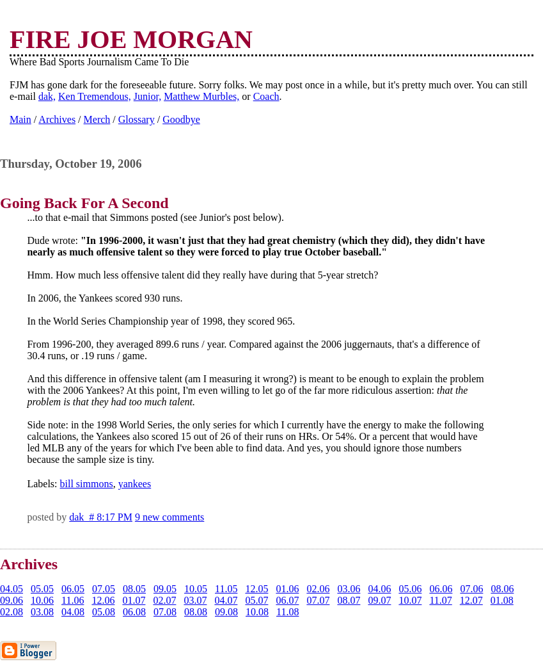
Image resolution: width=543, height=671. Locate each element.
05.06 (409, 588)
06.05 (72, 588)
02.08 (11, 611)
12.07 (471, 600)
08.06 (502, 588)
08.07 (348, 600)
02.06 (317, 588)
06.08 (134, 611)
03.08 (42, 611)
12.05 (256, 588)
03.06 (348, 588)
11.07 (440, 600)
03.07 (195, 600)
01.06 (287, 588)
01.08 (502, 600)
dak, (47, 96)
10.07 (409, 600)
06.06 (440, 588)
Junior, (147, 96)
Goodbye (181, 119)
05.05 (42, 588)
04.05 (11, 588)
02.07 (164, 600)
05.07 (256, 600)
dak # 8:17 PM (100, 517)
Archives (56, 119)
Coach (266, 96)
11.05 (226, 588)
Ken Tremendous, (94, 96)
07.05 (103, 588)
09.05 (165, 588)
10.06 (42, 600)
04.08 (72, 611)
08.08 (195, 611)
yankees (135, 483)
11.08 (287, 611)
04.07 (225, 600)
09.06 (11, 600)
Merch (97, 119)
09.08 (226, 611)
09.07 (379, 600)
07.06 (471, 588)
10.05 (195, 588)
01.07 (133, 600)
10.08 (257, 611)
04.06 (379, 588)
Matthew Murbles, (201, 96)
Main (20, 119)
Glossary (136, 119)
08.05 (134, 588)
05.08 (103, 611)
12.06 (102, 600)
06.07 (287, 600)
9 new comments (169, 517)
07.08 (165, 611)
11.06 (72, 600)
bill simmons (86, 483)
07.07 (317, 600)
